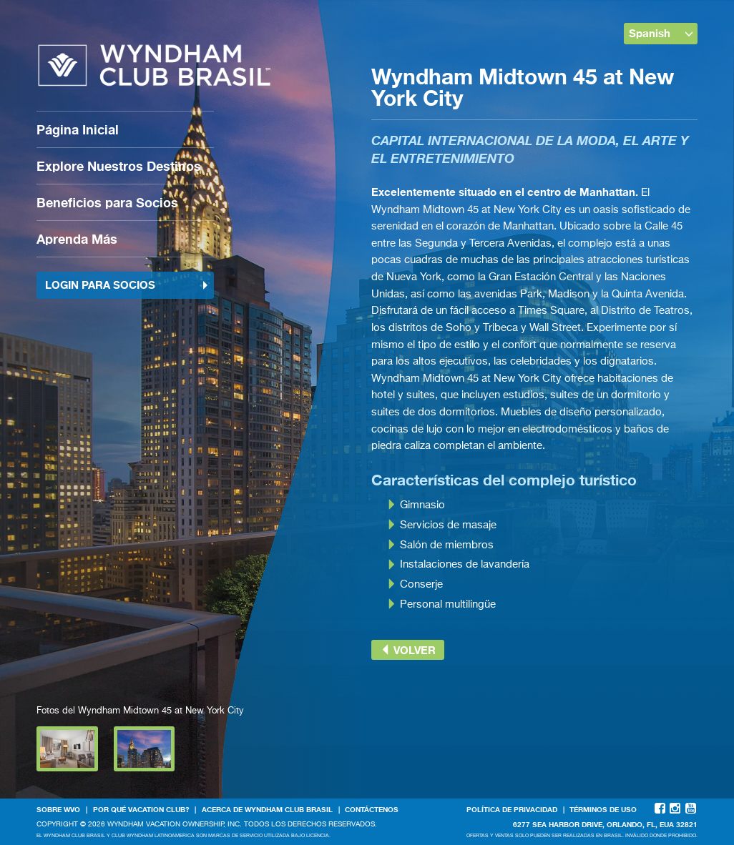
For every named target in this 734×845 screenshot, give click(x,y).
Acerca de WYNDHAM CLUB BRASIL (267, 809)
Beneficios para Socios (107, 202)
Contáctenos (371, 809)
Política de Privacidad (511, 809)
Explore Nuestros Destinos (118, 166)
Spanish (661, 32)
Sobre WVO (58, 809)
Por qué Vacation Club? (141, 809)
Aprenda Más (76, 239)
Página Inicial (77, 129)
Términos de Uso (603, 809)
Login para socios (127, 284)
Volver (408, 649)
